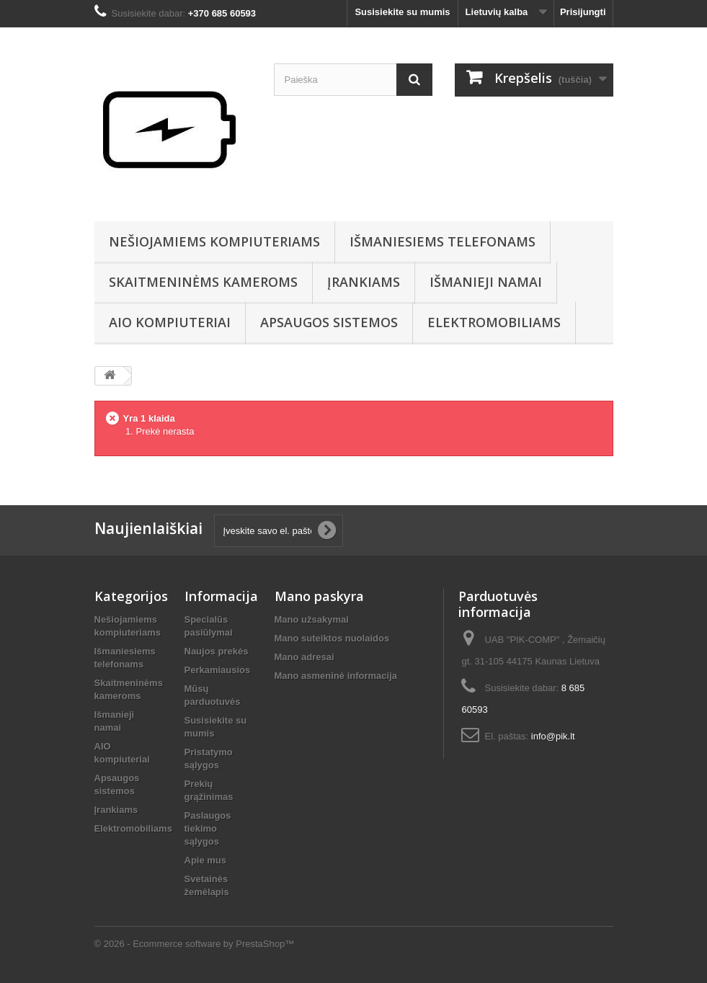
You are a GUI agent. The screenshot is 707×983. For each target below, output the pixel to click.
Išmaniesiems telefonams (442, 241)
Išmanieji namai (486, 281)
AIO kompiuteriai (170, 322)
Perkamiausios (217, 669)
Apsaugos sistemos (329, 322)
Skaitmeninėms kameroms (203, 281)
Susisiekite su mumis (402, 11)
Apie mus (205, 860)
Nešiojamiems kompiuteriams (214, 241)
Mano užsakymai (312, 619)
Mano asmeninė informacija (336, 675)
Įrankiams (363, 281)
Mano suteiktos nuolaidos (332, 638)
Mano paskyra (319, 596)
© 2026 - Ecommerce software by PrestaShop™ (194, 943)
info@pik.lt (553, 736)
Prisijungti (583, 11)
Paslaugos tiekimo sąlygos (207, 828)
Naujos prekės (216, 651)
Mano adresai (304, 656)
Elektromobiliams (494, 322)
